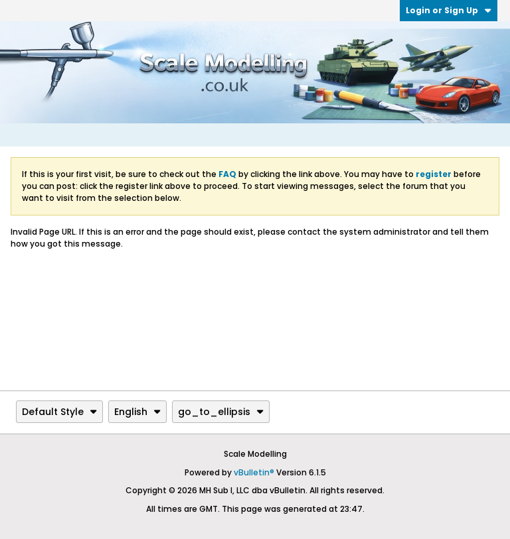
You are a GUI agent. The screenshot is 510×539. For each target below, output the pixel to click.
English (137, 411)
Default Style (59, 411)
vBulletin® (254, 472)
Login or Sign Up (448, 10)
